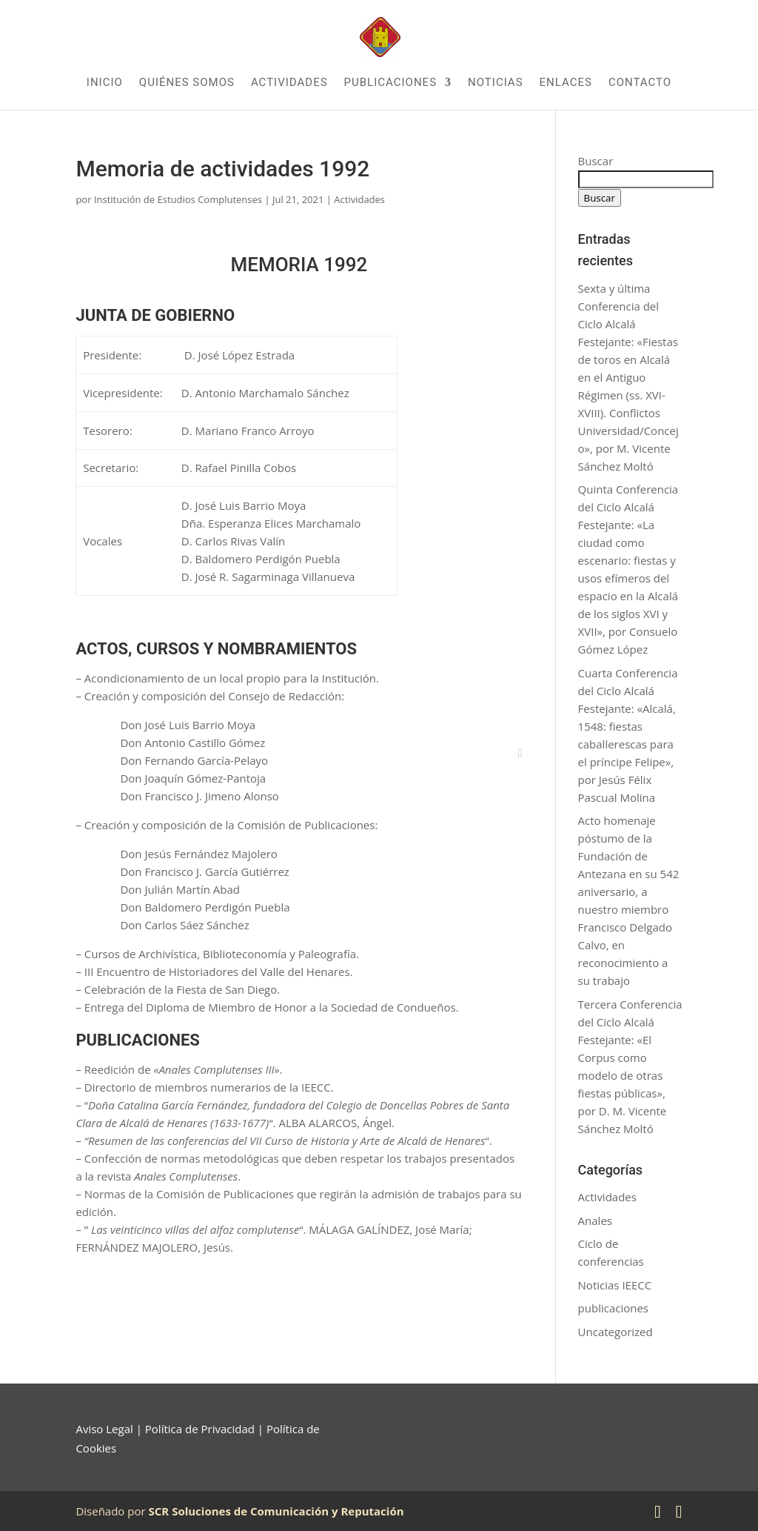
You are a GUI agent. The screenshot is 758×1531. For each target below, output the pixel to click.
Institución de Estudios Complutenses (178, 199)
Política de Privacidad (200, 1428)
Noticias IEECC (615, 1285)
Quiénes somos (187, 83)
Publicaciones (390, 83)
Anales (595, 1220)
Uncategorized (615, 1331)
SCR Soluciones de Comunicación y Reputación (276, 1511)
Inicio (105, 83)
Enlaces (566, 83)
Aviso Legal (104, 1428)
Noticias (495, 83)
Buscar (596, 160)
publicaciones (613, 1308)
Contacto (639, 83)
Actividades (289, 83)
